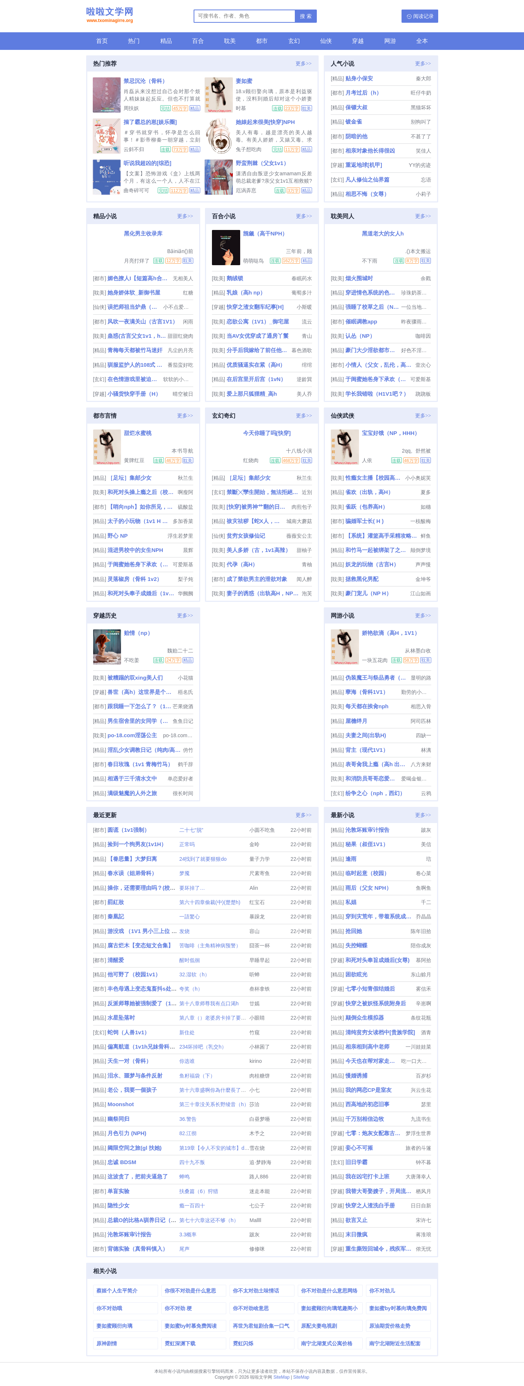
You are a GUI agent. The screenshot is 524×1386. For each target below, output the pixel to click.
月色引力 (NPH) (126, 1133)
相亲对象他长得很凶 (370, 150)
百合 (198, 41)
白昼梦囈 (259, 1119)
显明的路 (421, 678)
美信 (426, 844)
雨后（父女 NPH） (368, 888)
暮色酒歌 (302, 350)
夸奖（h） (191, 989)
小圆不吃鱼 (262, 830)
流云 (307, 322)
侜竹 (188, 750)
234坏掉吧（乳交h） (203, 1047)
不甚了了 (421, 136)
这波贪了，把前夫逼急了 (137, 1176)
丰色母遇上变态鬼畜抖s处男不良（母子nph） (163, 988)
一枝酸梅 (420, 521)
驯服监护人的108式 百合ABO (136, 365)
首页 (102, 41)
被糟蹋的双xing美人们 (135, 677)
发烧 (184, 931)
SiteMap (282, 1377)
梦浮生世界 (418, 1133)
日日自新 (421, 1205)
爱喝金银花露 (416, 779)
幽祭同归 (118, 1119)
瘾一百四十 (192, 1205)
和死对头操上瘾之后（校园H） (141, 492)
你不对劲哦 (109, 1308)
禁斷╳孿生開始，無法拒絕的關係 (263, 492)
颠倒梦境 (420, 550)
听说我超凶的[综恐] (147, 163)
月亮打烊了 (137, 261)
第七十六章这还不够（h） (209, 1220)
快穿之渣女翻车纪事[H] (255, 307)
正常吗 (187, 844)
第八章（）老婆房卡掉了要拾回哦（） (223, 1018)
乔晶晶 (423, 916)
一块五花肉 (375, 660)
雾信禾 (423, 989)
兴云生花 (421, 1090)
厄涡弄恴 (246, 190)
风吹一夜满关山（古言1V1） (142, 321)
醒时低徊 (189, 960)
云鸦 (426, 793)
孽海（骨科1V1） (366, 692)
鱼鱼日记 (183, 721)
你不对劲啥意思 (251, 1308)
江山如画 (420, 593)
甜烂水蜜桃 (137, 433)
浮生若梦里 (180, 536)
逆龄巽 (304, 379)
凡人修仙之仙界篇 (367, 179)
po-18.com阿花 (178, 735)
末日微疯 (356, 1234)
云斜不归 (134, 149)
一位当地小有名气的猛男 (416, 307)
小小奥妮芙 (418, 478)
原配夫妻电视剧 (319, 1326)
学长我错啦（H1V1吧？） (377, 394)
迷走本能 (259, 1191)
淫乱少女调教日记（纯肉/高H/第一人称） (144, 750)
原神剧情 (106, 1343)
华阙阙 (185, 593)
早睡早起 (259, 960)
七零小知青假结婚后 (370, 988)
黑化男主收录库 (143, 233)
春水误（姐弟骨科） (132, 873)
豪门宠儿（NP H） (368, 593)
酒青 (426, 1032)
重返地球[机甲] (363, 165)
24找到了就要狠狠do (203, 859)
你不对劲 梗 (178, 1308)
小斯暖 (304, 307)
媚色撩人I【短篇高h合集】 (139, 278)
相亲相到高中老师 (367, 1046)
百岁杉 (423, 1076)
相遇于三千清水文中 (132, 778)
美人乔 (304, 394)
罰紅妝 (115, 902)
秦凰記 (115, 916)
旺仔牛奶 (421, 93)
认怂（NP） (360, 336)
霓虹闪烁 (243, 1343)
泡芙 (307, 593)
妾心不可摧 (359, 1148)
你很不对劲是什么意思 (190, 1291)
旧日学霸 (356, 1162)
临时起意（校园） (367, 873)
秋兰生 (185, 478)
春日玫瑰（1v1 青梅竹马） (140, 764)
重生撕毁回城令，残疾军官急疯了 (379, 1249)
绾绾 (307, 365)
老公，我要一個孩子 (132, 1090)
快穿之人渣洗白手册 (370, 1205)
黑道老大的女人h (383, 233)
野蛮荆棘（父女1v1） (262, 163)
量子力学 (259, 859)
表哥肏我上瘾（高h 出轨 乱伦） (377, 764)
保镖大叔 (356, 107)
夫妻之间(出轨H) (365, 735)
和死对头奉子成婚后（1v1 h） (141, 593)
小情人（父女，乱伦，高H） (379, 365)
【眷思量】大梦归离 (132, 859)
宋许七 (423, 1220)
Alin (253, 888)
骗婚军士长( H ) (364, 521)
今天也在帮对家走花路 (372, 1061)
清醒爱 (115, 960)
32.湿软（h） (194, 974)
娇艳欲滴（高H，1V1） (391, 633)
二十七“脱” (191, 830)
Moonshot (120, 1104)
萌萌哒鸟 (253, 261)
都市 (262, 41)
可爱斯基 (420, 379)
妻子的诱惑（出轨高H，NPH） (263, 593)
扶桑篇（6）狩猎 (198, 1191)
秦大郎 (423, 78)
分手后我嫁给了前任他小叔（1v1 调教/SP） (258, 350)
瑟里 (426, 1104)
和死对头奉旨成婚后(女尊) (377, 960)
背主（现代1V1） (366, 750)
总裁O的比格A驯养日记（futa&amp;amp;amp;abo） (173, 1220)
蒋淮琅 (423, 1234)
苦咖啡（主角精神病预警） (210, 945)
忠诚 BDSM (121, 1162)
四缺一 (423, 735)
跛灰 (254, 1234)
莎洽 (254, 1104)
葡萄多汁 (302, 293)
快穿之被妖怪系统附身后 (375, 1003)
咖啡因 (423, 336)
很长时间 (183, 793)
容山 (254, 931)
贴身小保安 (359, 78)
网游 (390, 41)
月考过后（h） (363, 92)
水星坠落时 (121, 1017)
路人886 (258, 1177)
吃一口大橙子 (416, 1061)
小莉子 (423, 194)
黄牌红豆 (134, 460)
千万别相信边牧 (364, 1119)
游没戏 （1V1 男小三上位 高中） (147, 931)
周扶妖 (131, 108)
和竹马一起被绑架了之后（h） (377, 550)
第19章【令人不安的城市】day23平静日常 (227, 1148)
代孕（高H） (242, 564)
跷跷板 (423, 394)
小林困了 (259, 1047)
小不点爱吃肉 (178, 307)
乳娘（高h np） (246, 292)
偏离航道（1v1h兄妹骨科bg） (144, 1046)
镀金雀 (353, 121)
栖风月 (423, 1191)
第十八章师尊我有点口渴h (209, 1003)
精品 (166, 41)
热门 (134, 41)
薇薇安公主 (299, 536)
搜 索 (306, 16)
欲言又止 (356, 1220)
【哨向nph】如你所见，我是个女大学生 (141, 507)
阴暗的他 (356, 136)
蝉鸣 (184, 1177)
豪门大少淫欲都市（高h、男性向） (372, 350)
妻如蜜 (244, 81)
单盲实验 (118, 1191)
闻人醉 (304, 579)
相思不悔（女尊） (367, 194)
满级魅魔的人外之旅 (132, 793)
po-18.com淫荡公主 (132, 735)
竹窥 (254, 1032)
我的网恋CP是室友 (368, 1090)
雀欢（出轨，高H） (369, 492)
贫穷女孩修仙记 (246, 536)
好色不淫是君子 (416, 350)
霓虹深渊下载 (180, 1343)
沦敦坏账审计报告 (129, 1234)
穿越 (358, 41)
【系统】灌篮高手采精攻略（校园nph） (382, 536)
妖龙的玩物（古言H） (372, 564)
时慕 (241, 108)
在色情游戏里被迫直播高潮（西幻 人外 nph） (134, 379)
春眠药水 (302, 278)
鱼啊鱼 (423, 888)
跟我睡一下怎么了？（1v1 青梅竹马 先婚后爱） (139, 706)
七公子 (257, 1205)
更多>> (304, 63)
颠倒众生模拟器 (364, 1017)
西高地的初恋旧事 (367, 1104)
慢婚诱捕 (356, 1075)
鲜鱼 (426, 536)
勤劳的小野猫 (416, 692)
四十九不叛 (192, 1162)
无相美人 (183, 278)
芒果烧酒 (183, 706)
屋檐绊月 (356, 721)
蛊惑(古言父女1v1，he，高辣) (136, 336)
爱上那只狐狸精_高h (252, 394)
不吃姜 (131, 660)
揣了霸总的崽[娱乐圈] (150, 122)
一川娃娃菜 (418, 1047)
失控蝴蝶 (356, 945)
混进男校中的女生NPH (135, 550)
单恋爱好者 (180, 779)
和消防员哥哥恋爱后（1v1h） (372, 778)
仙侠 (326, 41)
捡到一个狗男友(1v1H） (136, 844)
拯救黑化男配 (361, 579)
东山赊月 (421, 974)
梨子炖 (185, 579)
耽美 (230, 41)
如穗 (426, 507)
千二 (426, 902)
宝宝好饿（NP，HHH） (391, 433)
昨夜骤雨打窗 (416, 322)
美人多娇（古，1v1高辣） (259, 550)
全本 (422, 41)
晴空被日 (183, 394)
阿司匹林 (421, 721)
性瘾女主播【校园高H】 (374, 478)
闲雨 (188, 322)
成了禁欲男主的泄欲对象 (257, 579)
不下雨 (369, 261)
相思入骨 (421, 706)
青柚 (307, 564)
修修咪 (257, 1249)
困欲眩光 (356, 974)
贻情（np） (138, 633)
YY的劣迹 (420, 165)
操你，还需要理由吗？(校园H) (144, 888)
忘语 (426, 180)
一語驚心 (189, 916)
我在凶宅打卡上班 (367, 1176)
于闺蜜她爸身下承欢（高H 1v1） (377, 379)
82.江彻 (188, 1133)
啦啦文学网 (110, 16)
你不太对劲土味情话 (256, 1291)
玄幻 (294, 41)
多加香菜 (183, 521)
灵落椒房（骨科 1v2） (134, 579)
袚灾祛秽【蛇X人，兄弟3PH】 (256, 521)
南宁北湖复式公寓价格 (326, 1343)
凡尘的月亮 (180, 350)
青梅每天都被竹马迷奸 (134, 350)
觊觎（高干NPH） (265, 233)
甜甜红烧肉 (180, 336)
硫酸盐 (185, 507)
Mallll (255, 1220)
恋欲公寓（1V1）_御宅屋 (258, 321)
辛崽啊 (423, 1003)
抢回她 (353, 931)
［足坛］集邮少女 (129, 478)
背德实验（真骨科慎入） (137, 1249)
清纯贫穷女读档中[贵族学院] (380, 1032)
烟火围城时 (359, 278)
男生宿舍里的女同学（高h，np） (139, 721)
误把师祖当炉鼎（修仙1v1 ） (134, 307)
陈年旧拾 (421, 931)
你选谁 (187, 1061)
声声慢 (423, 564)
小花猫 (185, 678)
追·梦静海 (260, 1162)
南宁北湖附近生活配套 (395, 1343)
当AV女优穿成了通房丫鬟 (258, 336)
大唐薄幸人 (418, 1177)
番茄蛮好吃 (180, 365)
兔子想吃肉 (248, 149)
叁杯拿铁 (259, 989)
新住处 (187, 1032)
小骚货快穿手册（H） (134, 394)
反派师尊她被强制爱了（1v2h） (146, 1003)
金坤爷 (423, 579)
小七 (254, 1090)
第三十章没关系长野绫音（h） (214, 1104)
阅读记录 (423, 16)
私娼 (350, 902)
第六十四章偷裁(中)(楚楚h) (209, 902)
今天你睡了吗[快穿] (267, 433)
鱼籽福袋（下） (197, 1076)
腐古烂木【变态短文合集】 (140, 945)
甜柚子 (304, 550)
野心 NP (117, 536)
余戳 (426, 278)
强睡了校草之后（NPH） (372, 307)
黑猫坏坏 (421, 107)
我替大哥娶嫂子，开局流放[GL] (379, 1191)
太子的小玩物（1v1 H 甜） (139, 521)
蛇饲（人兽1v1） (128, 1032)
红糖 (188, 293)
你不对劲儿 (382, 1291)
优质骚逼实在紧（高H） (256, 365)
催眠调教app (361, 321)
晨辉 (188, 550)
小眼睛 (257, 1018)
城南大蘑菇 (299, 521)
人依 (367, 460)
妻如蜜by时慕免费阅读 (191, 1326)
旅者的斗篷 (418, 1148)
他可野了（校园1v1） (134, 974)
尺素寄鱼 (259, 873)
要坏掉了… (192, 888)
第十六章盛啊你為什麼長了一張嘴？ (220, 1090)
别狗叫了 (421, 122)
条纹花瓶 (421, 1018)
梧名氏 (185, 692)
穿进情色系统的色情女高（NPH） (372, 292)
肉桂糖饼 (259, 1076)
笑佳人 (423, 151)
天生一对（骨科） (129, 1061)
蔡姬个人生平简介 (117, 1291)
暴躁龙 (257, 916)
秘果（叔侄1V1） (366, 844)
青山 (307, 336)
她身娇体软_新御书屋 (133, 292)
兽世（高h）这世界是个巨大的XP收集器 (141, 692)
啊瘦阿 (185, 492)
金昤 (254, 844)
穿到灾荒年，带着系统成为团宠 (379, 916)
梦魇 (184, 873)
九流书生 (421, 1119)
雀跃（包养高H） (366, 507)
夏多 (426, 492)
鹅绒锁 (235, 278)
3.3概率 (188, 1234)
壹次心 (423, 365)
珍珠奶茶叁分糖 (416, 293)
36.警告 (188, 1119)
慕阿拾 (423, 960)
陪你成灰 (421, 945)
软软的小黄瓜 (178, 379)
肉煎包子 (302, 507)
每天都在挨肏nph (367, 706)
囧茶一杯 (259, 945)
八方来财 (421, 764)
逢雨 (350, 859)
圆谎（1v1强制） (128, 830)
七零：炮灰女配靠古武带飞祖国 (374, 1133)
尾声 (184, 1249)
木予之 (257, 1133)
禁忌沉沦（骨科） (146, 81)
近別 (307, 492)
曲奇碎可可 (136, 190)
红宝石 (257, 902)
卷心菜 (423, 873)
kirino (255, 1061)
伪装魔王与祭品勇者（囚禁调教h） (377, 677)
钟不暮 (423, 1162)
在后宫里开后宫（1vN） (256, 379)
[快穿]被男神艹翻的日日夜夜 (258, 507)
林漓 (426, 750)
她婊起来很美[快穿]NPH (265, 122)
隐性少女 (118, 1205)
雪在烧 (257, 1148)
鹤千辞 (185, 764)
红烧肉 (251, 460)
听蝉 (254, 974)
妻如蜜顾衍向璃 (114, 1326)
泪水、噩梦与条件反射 (134, 1075)
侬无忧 (423, 1249)
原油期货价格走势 (389, 1326)
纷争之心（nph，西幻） (375, 793)
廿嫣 (254, 1003)
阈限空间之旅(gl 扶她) (134, 1148)
